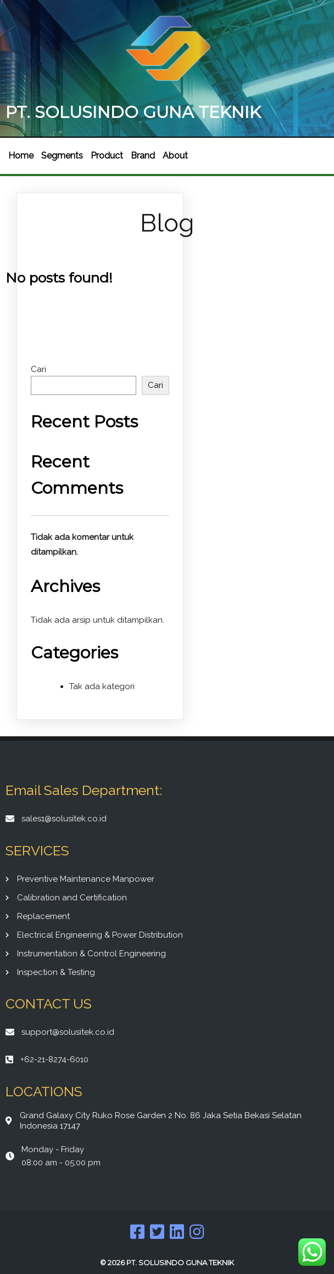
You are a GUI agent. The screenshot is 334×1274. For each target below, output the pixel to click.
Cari (38, 369)
